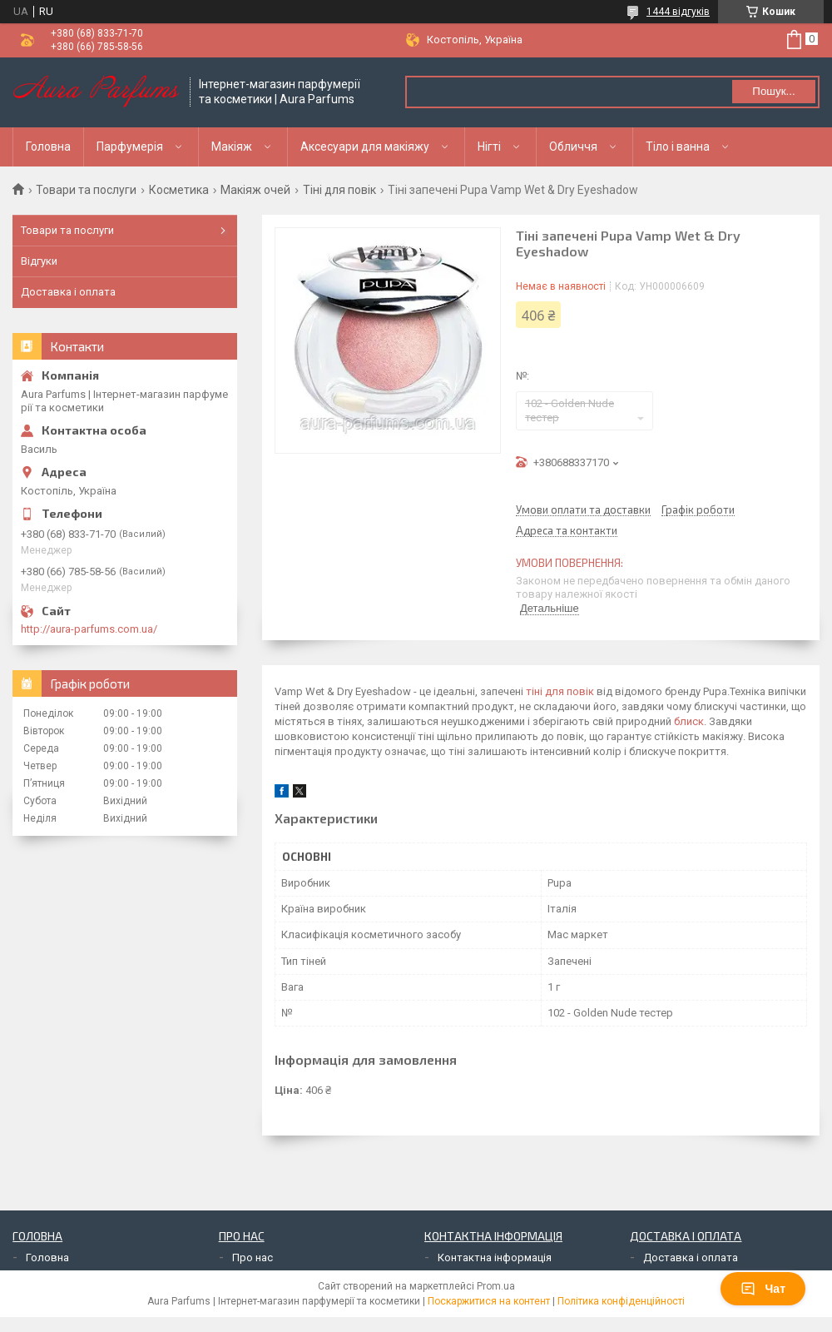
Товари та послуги (86, 189)
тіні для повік (560, 691)
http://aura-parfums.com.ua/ (89, 629)
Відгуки (39, 261)
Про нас (252, 1257)
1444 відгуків (678, 11)
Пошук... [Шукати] (773, 91)
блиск (689, 721)
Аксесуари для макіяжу (364, 146)
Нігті (489, 146)
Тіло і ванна (678, 146)
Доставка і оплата (68, 292)
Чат (762, 1288)
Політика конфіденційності (621, 1301)
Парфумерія (130, 146)
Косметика (179, 189)
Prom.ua (496, 1286)
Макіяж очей (255, 189)
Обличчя (573, 146)
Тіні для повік (339, 189)
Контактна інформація (495, 1257)
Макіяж (231, 146)
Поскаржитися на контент (489, 1301)
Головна (48, 146)
